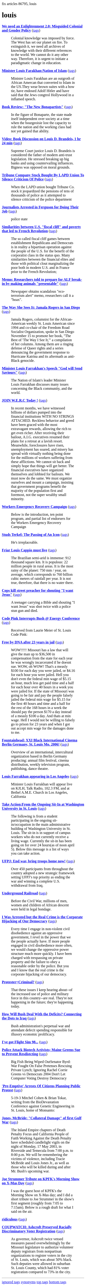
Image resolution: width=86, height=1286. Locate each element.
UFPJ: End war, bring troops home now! (34, 861)
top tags (42, 1282)
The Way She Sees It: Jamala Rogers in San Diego (41, 307)
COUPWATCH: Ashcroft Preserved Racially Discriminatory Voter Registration (37, 1229)
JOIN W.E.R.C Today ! (20, 400)
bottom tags (57, 1282)
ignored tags (11, 1282)
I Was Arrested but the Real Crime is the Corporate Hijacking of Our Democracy (42, 919)
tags (36, 30)
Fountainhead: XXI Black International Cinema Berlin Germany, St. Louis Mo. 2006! (39, 742)
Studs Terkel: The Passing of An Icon (31, 535)
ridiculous (9, 1219)
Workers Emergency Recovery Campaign (34, 507)
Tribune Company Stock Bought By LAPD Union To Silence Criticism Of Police (43, 177)
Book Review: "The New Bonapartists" (32, 107)
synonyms (28, 1282)
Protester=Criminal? (18, 982)
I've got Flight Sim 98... (20, 1042)
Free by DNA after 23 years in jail (28, 642)
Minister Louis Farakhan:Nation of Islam (34, 71)
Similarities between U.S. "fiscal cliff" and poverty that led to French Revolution (41, 229)
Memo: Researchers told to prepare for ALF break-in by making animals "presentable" (42, 282)
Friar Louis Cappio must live (24, 550)
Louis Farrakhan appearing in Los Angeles (35, 776)
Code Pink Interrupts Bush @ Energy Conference (41, 618)
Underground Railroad (20, 893)
